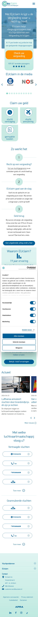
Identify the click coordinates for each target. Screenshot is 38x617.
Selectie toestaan (19, 342)
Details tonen (27, 330)
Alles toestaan (19, 336)
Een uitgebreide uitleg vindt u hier (19, 243)
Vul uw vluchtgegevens (17, 169)
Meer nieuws (30, 423)
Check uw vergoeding (19, 55)
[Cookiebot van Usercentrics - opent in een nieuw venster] (27, 267)
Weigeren (19, 348)
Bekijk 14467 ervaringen (19, 362)
